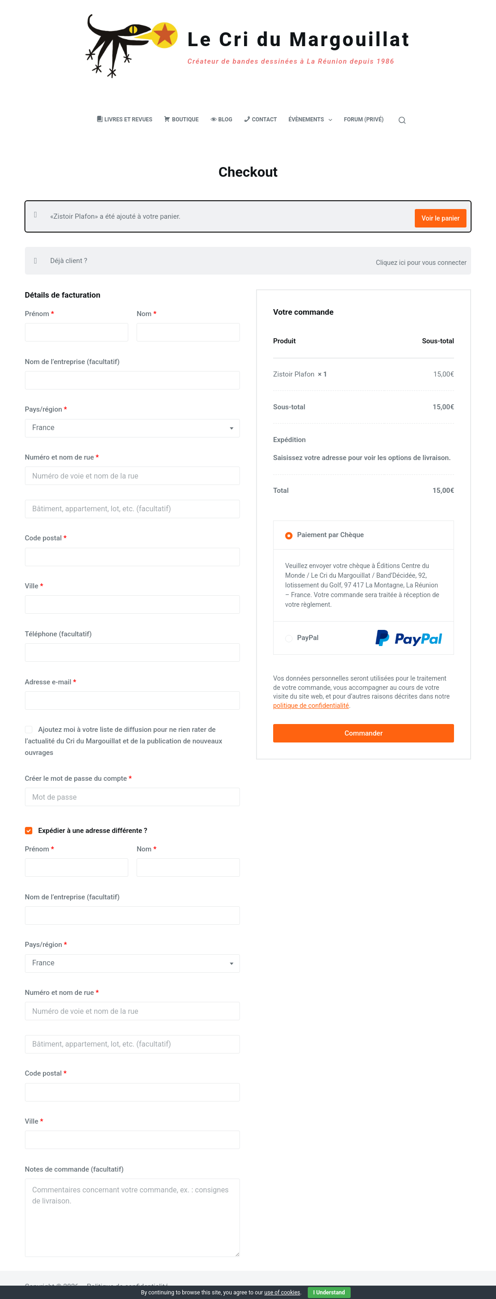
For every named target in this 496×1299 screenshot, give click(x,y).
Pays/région (46, 405)
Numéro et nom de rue (62, 453)
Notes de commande (74, 1165)
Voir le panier (441, 214)
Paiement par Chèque (330, 531)
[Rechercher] (402, 120)
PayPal (369, 634)
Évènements (312, 120)
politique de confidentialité (311, 702)
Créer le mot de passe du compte (78, 775)
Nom (146, 310)
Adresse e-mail (50, 678)
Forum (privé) (363, 119)
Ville (34, 582)
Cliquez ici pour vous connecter (418, 257)
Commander (364, 729)
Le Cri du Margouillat (298, 39)
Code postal (46, 534)
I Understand (329, 1292)
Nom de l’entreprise (72, 357)
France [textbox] (43, 423)
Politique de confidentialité (127, 1283)
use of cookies (282, 1292)
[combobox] (132, 424)
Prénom (39, 310)
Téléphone (58, 630)
